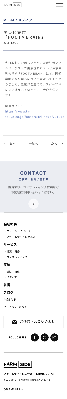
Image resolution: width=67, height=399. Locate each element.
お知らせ (10, 300)
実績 (7, 265)
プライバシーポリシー (16, 307)
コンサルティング (17, 257)
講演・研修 (13, 251)
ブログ (9, 292)
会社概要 (10, 224)
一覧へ (33, 145)
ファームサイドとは (18, 231)
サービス (10, 244)
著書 (7, 285)
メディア (12, 277)
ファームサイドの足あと (21, 236)
